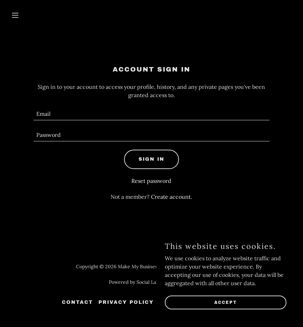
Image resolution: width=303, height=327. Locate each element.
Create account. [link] (171, 196)
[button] (29, 15)
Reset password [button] (151, 180)
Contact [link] (77, 302)
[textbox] (151, 114)
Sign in (151, 159)
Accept (225, 302)
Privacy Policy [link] (126, 302)
